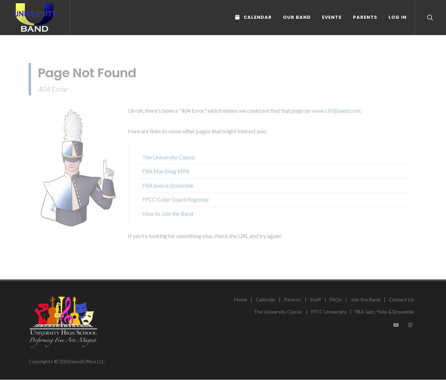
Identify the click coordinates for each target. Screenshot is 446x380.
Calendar (265, 299)
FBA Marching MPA (166, 171)
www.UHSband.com (336, 110)
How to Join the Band (167, 213)
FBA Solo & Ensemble (167, 185)
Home (240, 299)
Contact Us (401, 299)
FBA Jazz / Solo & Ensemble (384, 312)
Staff (315, 299)
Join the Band (365, 299)
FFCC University (328, 312)
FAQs (336, 299)
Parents (365, 17)
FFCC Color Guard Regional (175, 199)
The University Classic (168, 157)
